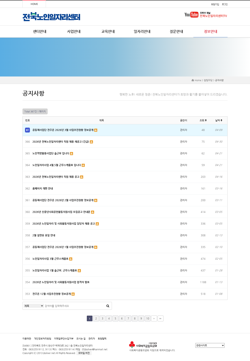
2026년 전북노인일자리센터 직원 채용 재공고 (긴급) (61, 141)
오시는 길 (81, 338)
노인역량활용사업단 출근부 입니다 (51, 153)
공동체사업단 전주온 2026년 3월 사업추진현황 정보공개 (63, 129)
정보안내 (210, 31)
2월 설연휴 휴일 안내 (43, 235)
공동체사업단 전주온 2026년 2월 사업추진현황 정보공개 (63, 200)
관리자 (91, 338)
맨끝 (160, 318)
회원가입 (215, 4)
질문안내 (176, 31)
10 (147, 318)
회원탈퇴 (102, 338)
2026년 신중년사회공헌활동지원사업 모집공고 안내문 (61, 211)
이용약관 (26, 338)
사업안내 (73, 31)
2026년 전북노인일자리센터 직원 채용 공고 (56, 176)
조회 (203, 120)
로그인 (225, 4)
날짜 (218, 120)
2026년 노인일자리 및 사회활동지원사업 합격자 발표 (60, 282)
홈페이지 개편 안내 (42, 188)
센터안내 (39, 31)
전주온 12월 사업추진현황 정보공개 (51, 293)
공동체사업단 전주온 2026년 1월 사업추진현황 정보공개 (63, 246)
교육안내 (108, 31)
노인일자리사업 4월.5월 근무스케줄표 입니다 (57, 165)
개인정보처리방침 (42, 338)
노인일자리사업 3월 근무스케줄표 (50, 258)
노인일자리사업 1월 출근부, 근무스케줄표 (55, 270)
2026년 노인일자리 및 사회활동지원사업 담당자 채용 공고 (64, 223)
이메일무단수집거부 (63, 338)
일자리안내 (142, 31)
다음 (154, 318)
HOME (34, 4)
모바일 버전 (84, 353)
